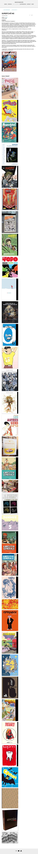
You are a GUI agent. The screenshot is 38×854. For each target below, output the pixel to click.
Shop (33, 4)
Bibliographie (16, 4)
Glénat (6, 17)
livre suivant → (15, 9)
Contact (29, 4)
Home (5, 4)
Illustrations (23, 4)
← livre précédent (6, 9)
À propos (10, 4)
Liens (16, 850)
